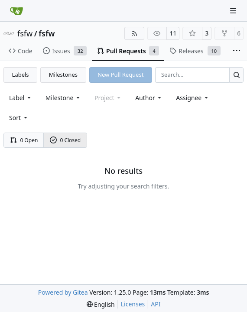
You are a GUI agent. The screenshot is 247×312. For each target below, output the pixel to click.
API (155, 304)
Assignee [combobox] (192, 98)
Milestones (63, 74)
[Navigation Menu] (234, 10)
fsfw (24, 33)
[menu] (18, 118)
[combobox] (20, 98)
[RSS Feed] (134, 33)
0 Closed (65, 140)
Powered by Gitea (63, 292)
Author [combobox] (148, 98)
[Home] (16, 11)
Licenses (133, 304)
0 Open (24, 140)
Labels (20, 74)
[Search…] (236, 74)
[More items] (237, 51)
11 (172, 33)
